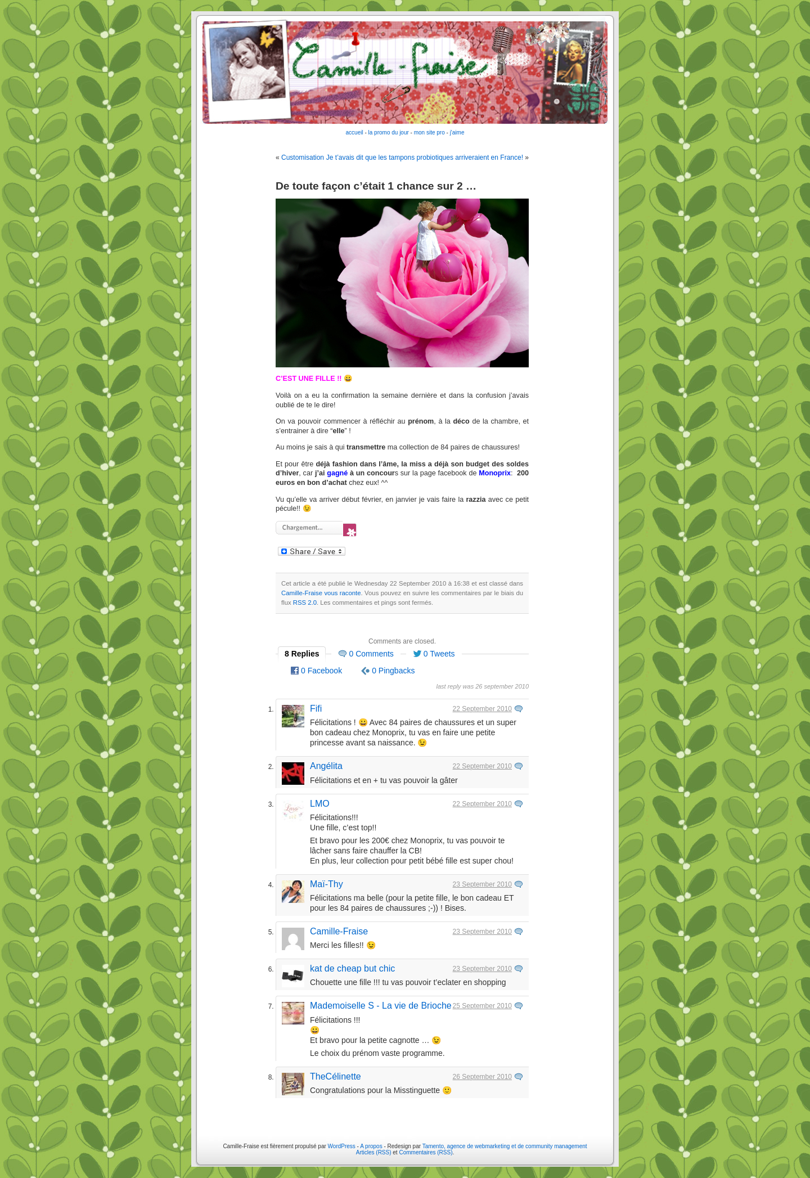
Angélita (326, 766)
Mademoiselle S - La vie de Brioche (381, 1005)
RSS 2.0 (305, 602)
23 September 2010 (482, 884)
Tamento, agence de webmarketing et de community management (504, 1146)
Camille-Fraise (339, 931)
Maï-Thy (326, 884)
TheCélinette (335, 1076)
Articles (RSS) (374, 1152)
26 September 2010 (482, 1077)
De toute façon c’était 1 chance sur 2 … (376, 186)
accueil (354, 132)
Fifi (316, 708)
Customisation (302, 157)
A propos (372, 1146)
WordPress (342, 1146)
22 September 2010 (482, 709)
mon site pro (429, 132)
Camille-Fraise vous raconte (321, 593)
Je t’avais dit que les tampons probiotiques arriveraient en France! (424, 157)
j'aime (457, 132)
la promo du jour (388, 132)
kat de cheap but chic (352, 968)
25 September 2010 (482, 1006)
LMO (320, 803)
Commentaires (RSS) (425, 1152)
